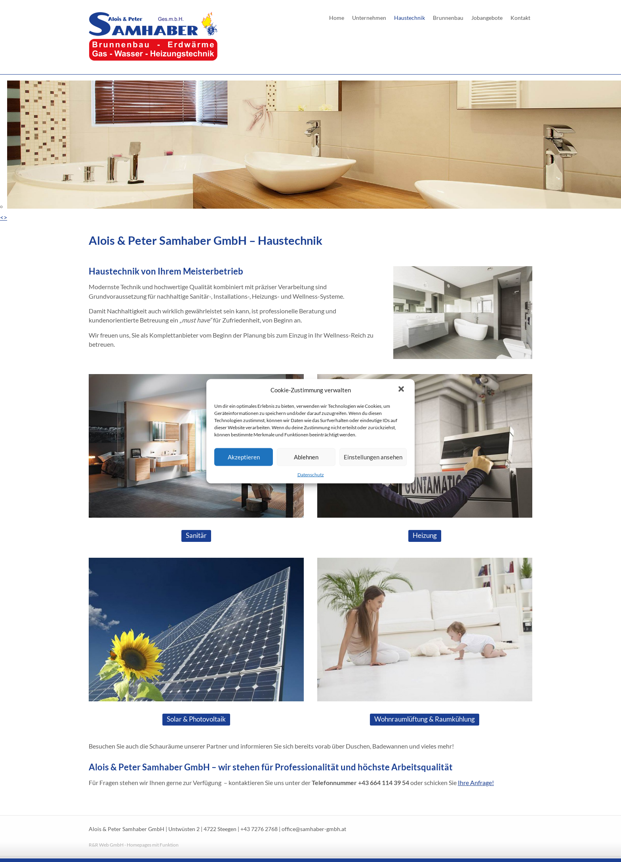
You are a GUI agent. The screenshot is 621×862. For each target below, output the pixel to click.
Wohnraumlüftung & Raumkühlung (424, 719)
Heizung (425, 535)
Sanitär (196, 535)
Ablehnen (306, 457)
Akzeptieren (244, 457)
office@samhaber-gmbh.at (314, 829)
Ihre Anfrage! (476, 782)
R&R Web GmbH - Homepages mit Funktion (134, 845)
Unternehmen (369, 17)
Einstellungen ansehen (373, 457)
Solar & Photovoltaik (196, 719)
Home (336, 17)
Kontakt (520, 17)
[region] (310, 151)
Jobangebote (487, 17)
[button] (402, 389)
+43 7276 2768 (259, 829)
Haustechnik (409, 17)
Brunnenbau (448, 17)
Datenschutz (310, 474)
